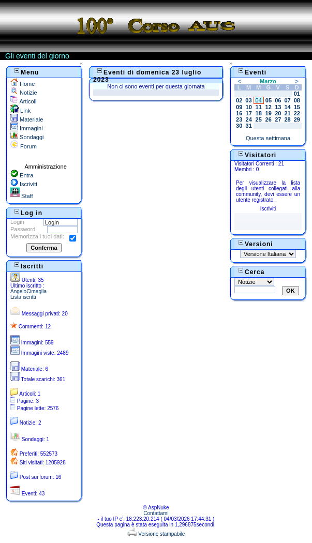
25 (259, 119)
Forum (23, 146)
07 (287, 100)
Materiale (26, 119)
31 (249, 126)
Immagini (26, 128)
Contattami (155, 513)
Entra (21, 175)
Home (22, 84)
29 (297, 119)
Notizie (23, 92)
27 (278, 119)
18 (259, 113)
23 (239, 119)
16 (239, 113)
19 (268, 113)
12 (268, 107)
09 (239, 107)
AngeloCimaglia (28, 291)
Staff (21, 196)
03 (248, 100)
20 (278, 113)
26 (268, 119)
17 (249, 113)
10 (249, 107)
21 (287, 113)
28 (287, 119)
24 (249, 119)
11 (259, 107)
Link (20, 111)
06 (278, 100)
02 (239, 100)
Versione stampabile (156, 534)
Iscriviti (23, 184)
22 (297, 113)
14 (287, 107)
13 (278, 107)
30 (239, 126)
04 (259, 100)
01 (297, 93)
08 (297, 100)
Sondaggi (27, 137)
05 (268, 100)
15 (297, 107)
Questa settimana (268, 138)
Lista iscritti (23, 297)
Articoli (23, 101)
